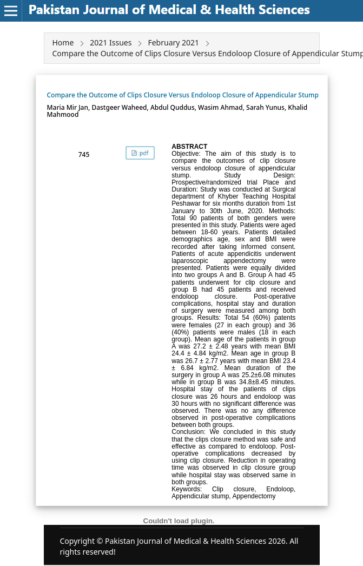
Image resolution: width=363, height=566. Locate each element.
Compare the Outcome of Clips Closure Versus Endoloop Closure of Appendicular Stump (183, 95)
